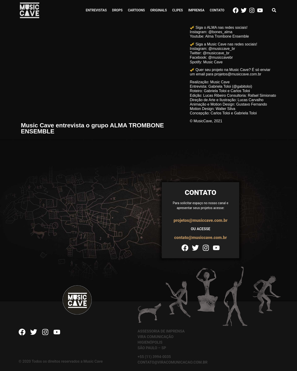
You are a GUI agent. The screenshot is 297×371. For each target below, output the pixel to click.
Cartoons (136, 10)
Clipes (177, 10)
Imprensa (196, 10)
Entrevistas (96, 10)
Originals (158, 10)
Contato (217, 10)
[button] (274, 10)
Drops (117, 10)
